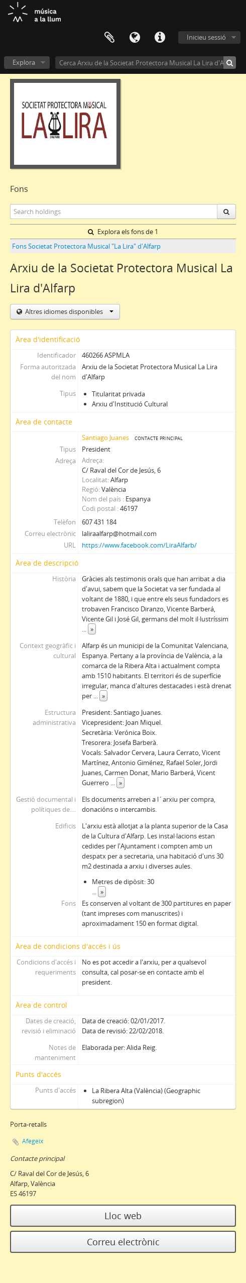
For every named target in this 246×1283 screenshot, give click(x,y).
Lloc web (123, 1216)
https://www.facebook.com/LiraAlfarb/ (139, 545)
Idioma (134, 37)
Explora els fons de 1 (123, 231)
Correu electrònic (123, 1242)
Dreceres (159, 37)
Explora (24, 62)
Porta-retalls (109, 37)
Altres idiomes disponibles (68, 311)
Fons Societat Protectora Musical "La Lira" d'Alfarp (86, 246)
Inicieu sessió (206, 37)
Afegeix (32, 1141)
